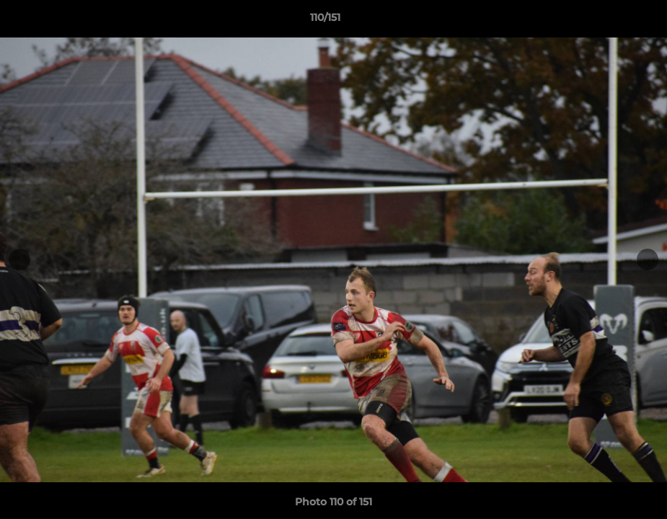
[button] (606, 20)
